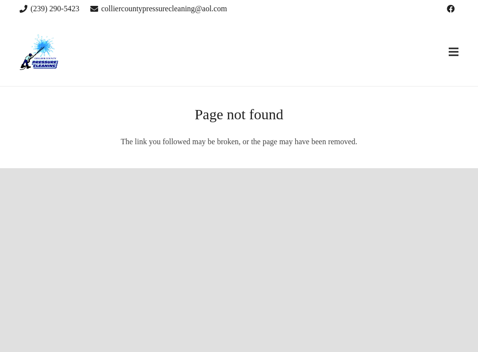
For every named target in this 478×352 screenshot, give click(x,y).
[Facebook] (450, 9)
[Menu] (453, 52)
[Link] (39, 52)
